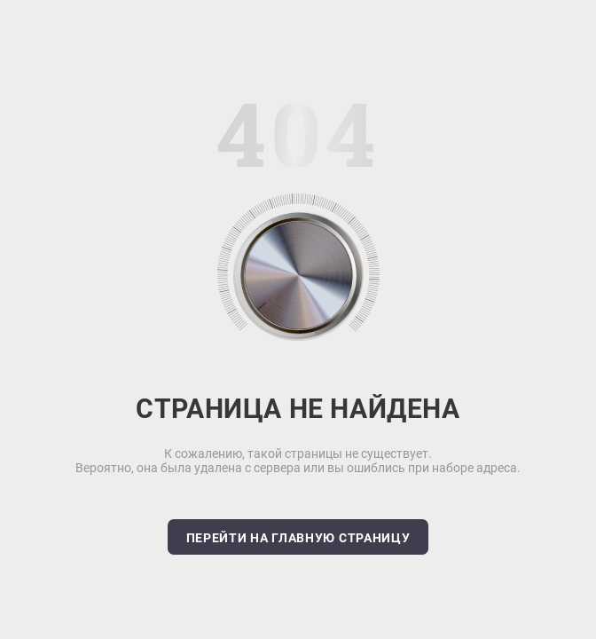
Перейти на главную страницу (298, 538)
